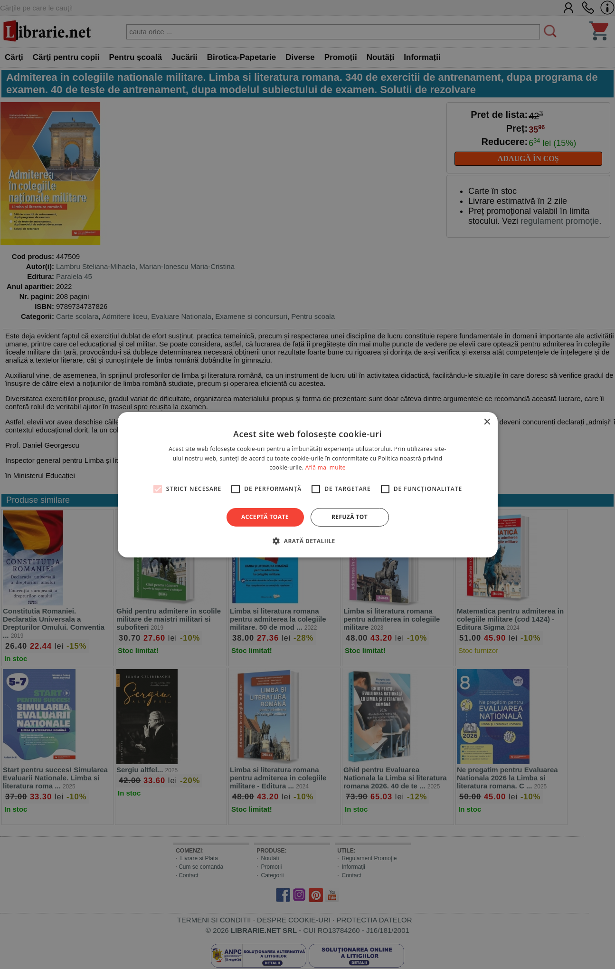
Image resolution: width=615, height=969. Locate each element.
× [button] (487, 421)
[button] (307, 541)
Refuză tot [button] (349, 517)
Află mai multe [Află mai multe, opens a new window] (325, 467)
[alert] (307, 484)
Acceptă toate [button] (265, 517)
